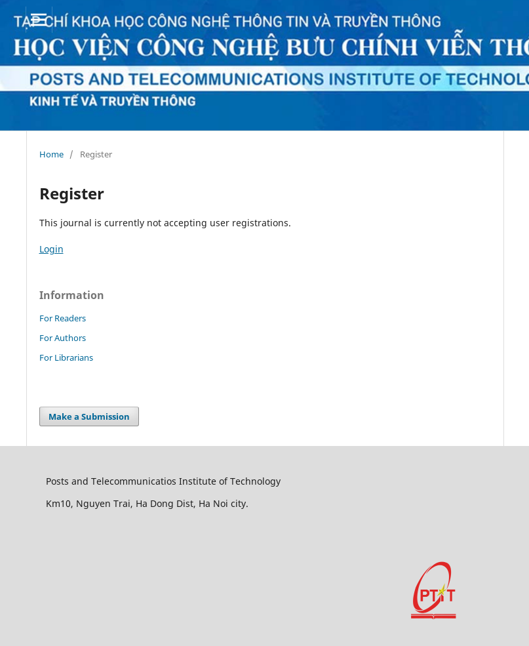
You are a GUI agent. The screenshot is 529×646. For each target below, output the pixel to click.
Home (51, 154)
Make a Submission (89, 416)
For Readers (62, 318)
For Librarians (66, 357)
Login (51, 249)
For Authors (62, 338)
